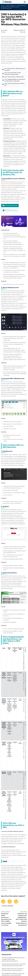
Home (2, 5)
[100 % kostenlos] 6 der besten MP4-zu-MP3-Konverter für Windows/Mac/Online (13, 7)
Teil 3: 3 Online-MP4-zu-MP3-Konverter (14, 76)
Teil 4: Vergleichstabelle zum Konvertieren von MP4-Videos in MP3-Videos (14, 80)
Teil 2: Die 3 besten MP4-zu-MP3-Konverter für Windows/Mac (12, 73)
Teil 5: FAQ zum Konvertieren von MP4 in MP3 (14, 84)
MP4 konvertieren (10, 5)
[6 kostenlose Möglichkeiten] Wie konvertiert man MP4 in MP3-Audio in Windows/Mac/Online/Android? (13, 959)
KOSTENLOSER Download (11, 205)
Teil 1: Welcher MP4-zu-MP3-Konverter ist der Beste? (14, 69)
